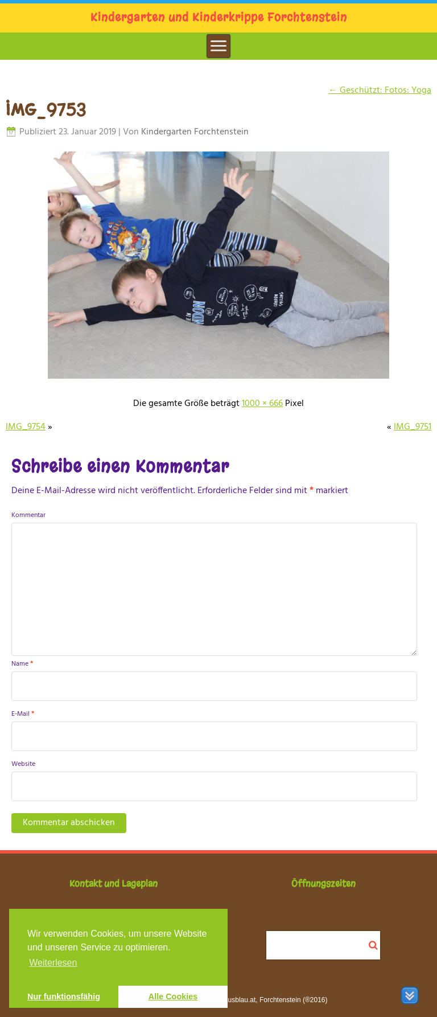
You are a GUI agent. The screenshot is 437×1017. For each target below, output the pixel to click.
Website (23, 764)
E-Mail (22, 714)
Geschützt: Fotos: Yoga (379, 90)
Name (22, 664)
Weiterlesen (53, 962)
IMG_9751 (412, 427)
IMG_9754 (26, 427)
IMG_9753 (46, 110)
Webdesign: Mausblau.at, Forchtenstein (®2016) (253, 1000)
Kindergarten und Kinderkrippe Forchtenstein (218, 17)
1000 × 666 (262, 403)
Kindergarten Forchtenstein (195, 132)
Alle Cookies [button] (173, 996)
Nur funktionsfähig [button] (63, 996)
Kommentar (28, 515)
